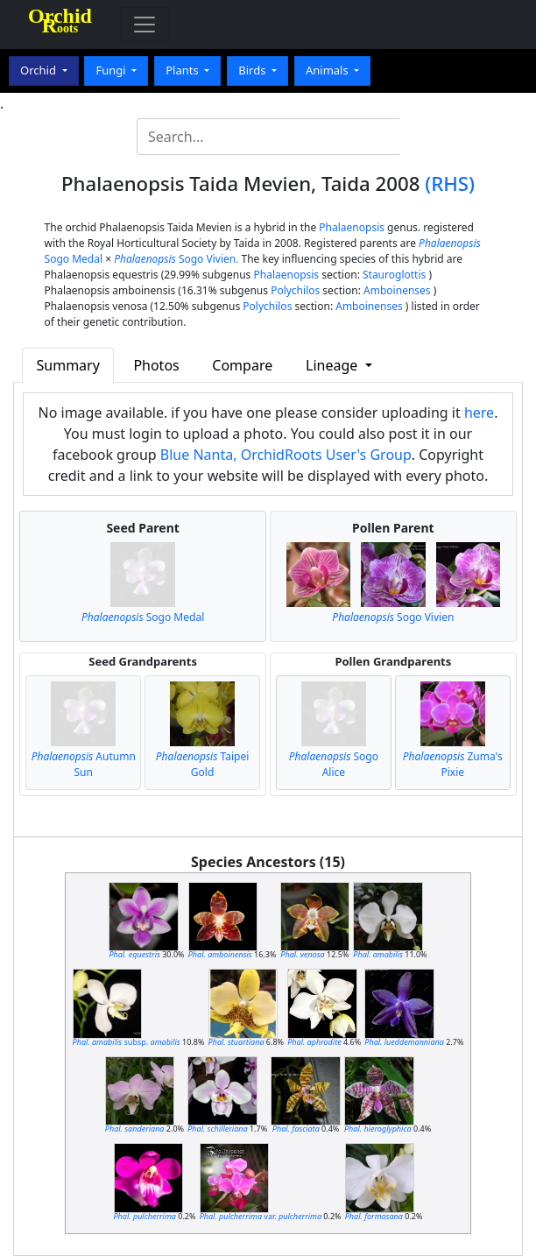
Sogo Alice (333, 764)
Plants (183, 70)
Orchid (39, 70)
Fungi (112, 70)
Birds (253, 70)
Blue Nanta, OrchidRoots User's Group (286, 454)
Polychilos (295, 290)
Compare (242, 365)
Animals (328, 70)
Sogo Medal (142, 617)
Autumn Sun (84, 764)
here (479, 412)
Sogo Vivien (393, 617)
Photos (156, 365)
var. (260, 1216)
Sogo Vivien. (176, 258)
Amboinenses (397, 290)
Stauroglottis (394, 274)
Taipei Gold (203, 764)
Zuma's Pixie (453, 764)
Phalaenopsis (351, 227)
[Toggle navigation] (144, 24)
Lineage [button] (333, 365)
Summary (68, 365)
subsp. (126, 1042)
